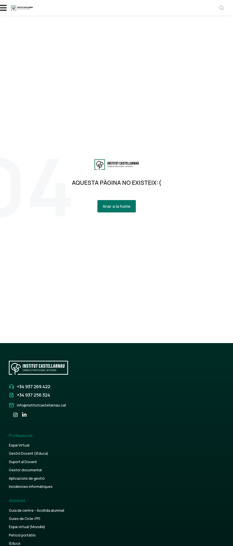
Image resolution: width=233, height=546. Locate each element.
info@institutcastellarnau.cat (41, 405)
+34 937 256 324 (33, 395)
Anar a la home (117, 206)
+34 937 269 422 (33, 386)
